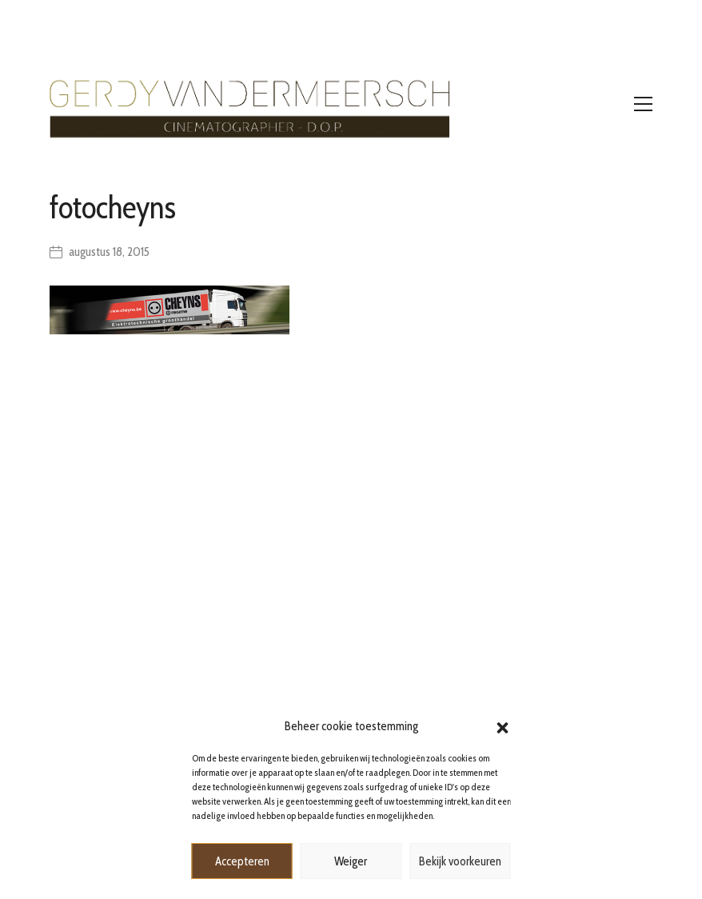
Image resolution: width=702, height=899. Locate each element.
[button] (503, 726)
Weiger (350, 861)
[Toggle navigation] (643, 104)
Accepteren (242, 861)
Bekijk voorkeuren (460, 861)
